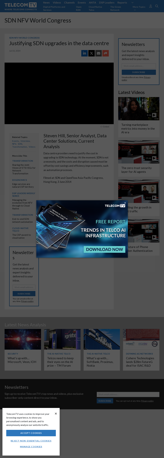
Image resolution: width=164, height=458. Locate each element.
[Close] (55, 413)
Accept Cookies (31, 433)
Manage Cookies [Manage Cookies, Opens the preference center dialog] (31, 446)
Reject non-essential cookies (31, 440)
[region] (31, 432)
